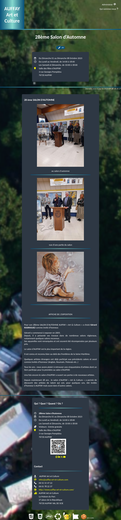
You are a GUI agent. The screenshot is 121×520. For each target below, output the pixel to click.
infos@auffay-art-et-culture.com (53, 479)
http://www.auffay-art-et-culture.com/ (56, 489)
